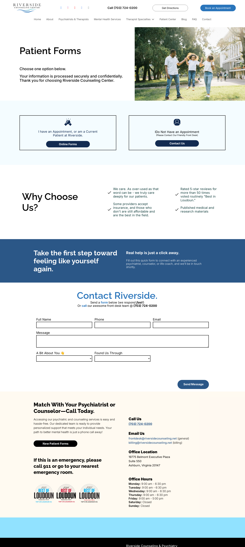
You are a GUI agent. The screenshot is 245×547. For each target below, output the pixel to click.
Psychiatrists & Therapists (74, 19)
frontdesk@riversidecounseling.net (153, 424)
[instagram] (67, 8)
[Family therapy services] (30, 513)
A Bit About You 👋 (50, 353)
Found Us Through (108, 353)
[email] (88, 8)
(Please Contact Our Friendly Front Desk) (177, 135)
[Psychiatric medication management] (153, 513)
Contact (206, 19)
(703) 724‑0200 (138, 539)
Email (157, 319)
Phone (99, 319)
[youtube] (74, 8)
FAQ (194, 19)
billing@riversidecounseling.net (150, 428)
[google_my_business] (81, 8)
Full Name (43, 319)
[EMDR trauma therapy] (214, 513)
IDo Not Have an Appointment (177, 132)
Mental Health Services (107, 19)
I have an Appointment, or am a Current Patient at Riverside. (68, 133)
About (49, 19)
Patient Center (168, 19)
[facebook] (61, 8)
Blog (184, 19)
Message (43, 333)
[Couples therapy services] (91, 513)
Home (37, 19)
